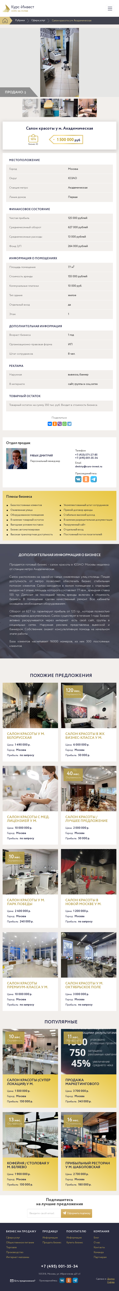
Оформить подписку (76, 1213)
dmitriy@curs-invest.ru (88, 467)
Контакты (99, 1247)
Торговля (11, 1247)
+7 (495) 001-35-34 (86, 458)
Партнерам (100, 1257)
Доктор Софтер (111, 1280)
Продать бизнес (51, 1242)
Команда (99, 1252)
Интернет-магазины (17, 1257)
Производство (14, 1252)
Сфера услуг (38, 20)
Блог (96, 1237)
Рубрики (20, 20)
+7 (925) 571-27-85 (86, 455)
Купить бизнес (74, 1242)
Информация (50, 1237)
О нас (97, 1242)
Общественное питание (20, 1242)
